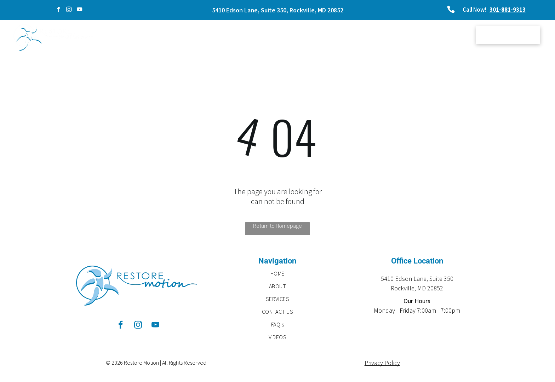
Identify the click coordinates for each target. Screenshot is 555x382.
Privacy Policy (382, 363)
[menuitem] (194, 36)
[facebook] (58, 10)
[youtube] (79, 10)
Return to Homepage (277, 225)
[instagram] (69, 10)
